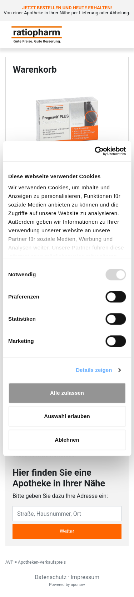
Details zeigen (94, 370)
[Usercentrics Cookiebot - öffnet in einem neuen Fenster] (95, 151)
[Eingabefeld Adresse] (67, 513)
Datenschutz (50, 577)
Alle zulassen (67, 393)
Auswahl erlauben (67, 416)
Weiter (67, 531)
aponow (78, 584)
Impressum (85, 577)
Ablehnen (67, 440)
